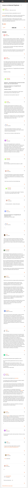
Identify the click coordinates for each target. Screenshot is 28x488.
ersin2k (7, 101)
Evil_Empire (7, 249)
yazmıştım (16, 378)
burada (8, 415)
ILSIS (22, 390)
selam (7, 330)
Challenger (8, 78)
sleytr (7, 441)
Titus (7, 234)
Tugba (7, 34)
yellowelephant (8, 476)
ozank (7, 354)
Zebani (8, 170)
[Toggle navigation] (26, 1)
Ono (7, 139)
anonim (7, 276)
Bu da (5, 458)
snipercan (7, 310)
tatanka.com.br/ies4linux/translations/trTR (11, 447)
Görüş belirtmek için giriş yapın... (7, 485)
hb (7, 124)
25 (4, 27)
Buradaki (3, 15)
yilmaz (7, 210)
